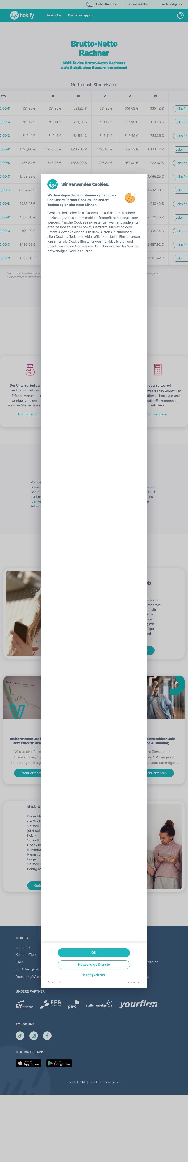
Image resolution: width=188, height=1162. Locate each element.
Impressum (134, 982)
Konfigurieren (94, 975)
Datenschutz (54, 982)
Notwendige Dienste (94, 965)
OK (93, 953)
